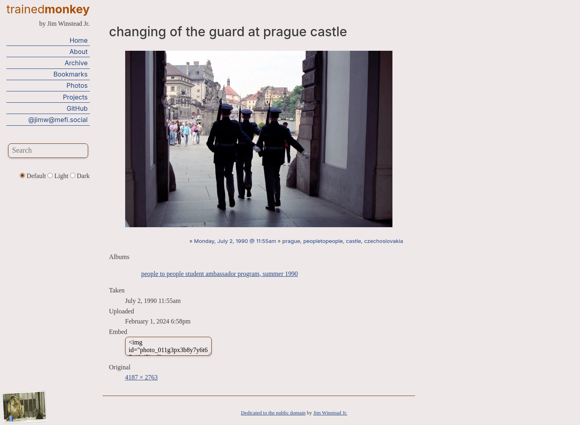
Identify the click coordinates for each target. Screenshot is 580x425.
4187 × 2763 (141, 377)
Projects (75, 97)
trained (48, 9)
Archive (75, 63)
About (79, 52)
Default (33, 175)
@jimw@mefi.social (57, 120)
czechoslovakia (383, 241)
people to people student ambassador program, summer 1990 (219, 273)
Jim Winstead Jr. (330, 413)
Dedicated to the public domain (273, 413)
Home (79, 40)
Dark (80, 175)
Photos (76, 85)
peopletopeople (323, 241)
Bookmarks (71, 74)
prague (291, 241)
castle (353, 241)
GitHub (77, 108)
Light (58, 175)
